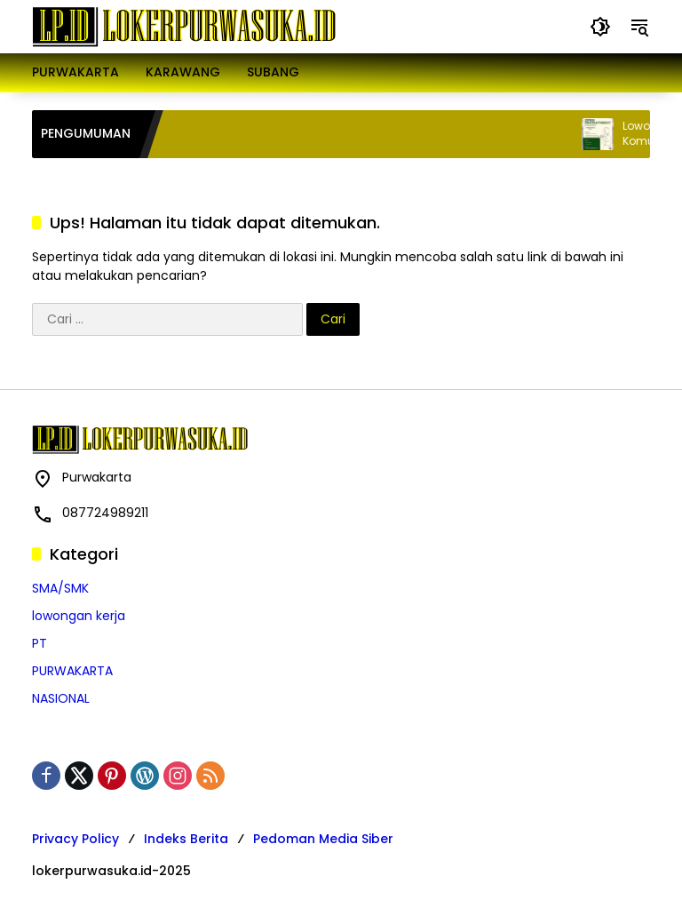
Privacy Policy (75, 839)
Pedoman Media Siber (323, 839)
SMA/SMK (60, 588)
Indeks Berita (186, 839)
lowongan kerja (78, 616)
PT (39, 643)
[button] (600, 26)
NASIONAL (61, 698)
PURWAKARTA (72, 671)
